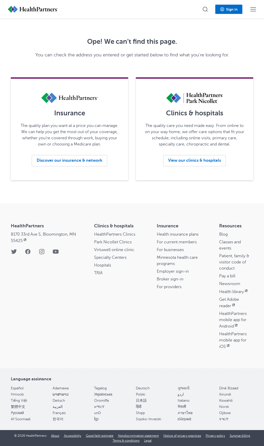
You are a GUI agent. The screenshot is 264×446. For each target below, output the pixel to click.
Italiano (183, 400)
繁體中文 (18, 407)
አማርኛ (99, 407)
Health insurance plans (178, 234)
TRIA (98, 273)
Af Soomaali (20, 419)
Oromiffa (101, 400)
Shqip (140, 413)
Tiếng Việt (19, 400)
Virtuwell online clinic (114, 249)
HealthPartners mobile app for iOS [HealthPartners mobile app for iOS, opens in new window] (233, 340)
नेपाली (182, 407)
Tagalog (100, 388)
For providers (169, 287)
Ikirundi (225, 394)
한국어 (58, 419)
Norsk (224, 407)
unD (97, 413)
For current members (177, 242)
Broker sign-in (170, 279)
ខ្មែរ (96, 419)
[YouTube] (56, 253)
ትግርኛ (223, 419)
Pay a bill (227, 276)
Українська (103, 394)
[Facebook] (28, 253)
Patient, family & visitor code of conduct (234, 262)
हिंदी (139, 407)
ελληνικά (184, 419)
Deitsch (59, 400)
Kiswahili (226, 400)
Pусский (17, 413)
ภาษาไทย (185, 413)
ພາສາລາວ (61, 394)
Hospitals (102, 265)
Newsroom (229, 283)
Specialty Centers (110, 257)
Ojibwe (225, 413)
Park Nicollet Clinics (113, 242)
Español (17, 388)
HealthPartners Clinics (114, 234)
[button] (205, 9)
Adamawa (61, 388)
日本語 (141, 400)
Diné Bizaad (228, 388)
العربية (58, 407)
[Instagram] (42, 253)
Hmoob (17, 394)
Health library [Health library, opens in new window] (234, 291)
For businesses (170, 249)
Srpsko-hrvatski (148, 419)
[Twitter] (14, 253)
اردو (181, 394)
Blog (223, 234)
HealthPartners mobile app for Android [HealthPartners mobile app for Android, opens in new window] (233, 320)
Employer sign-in (173, 271)
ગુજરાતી (183, 388)
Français (59, 413)
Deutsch (143, 388)
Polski (140, 394)
